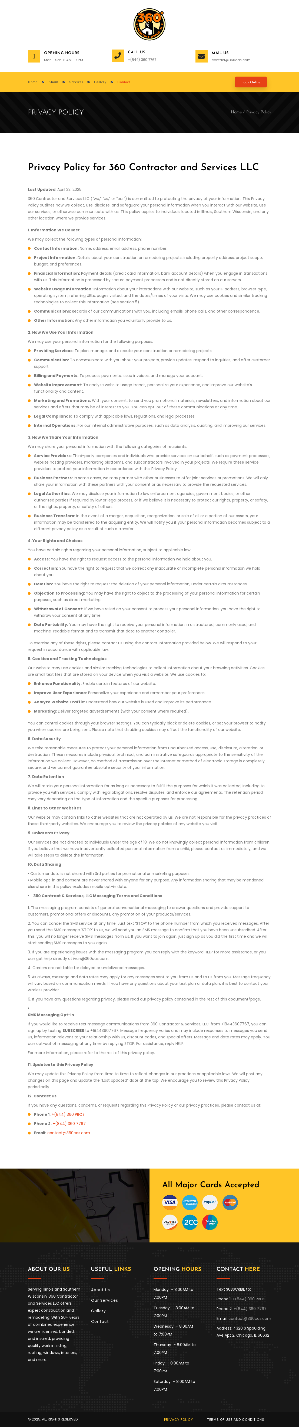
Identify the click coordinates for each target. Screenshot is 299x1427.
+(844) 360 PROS (68, 1114)
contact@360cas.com (231, 60)
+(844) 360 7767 (69, 1123)
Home (236, 112)
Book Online (250, 82)
